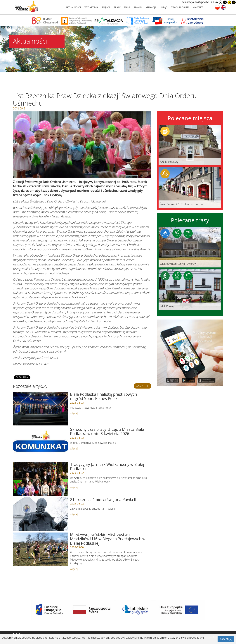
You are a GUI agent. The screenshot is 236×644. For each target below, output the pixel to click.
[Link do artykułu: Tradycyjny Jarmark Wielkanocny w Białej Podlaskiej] (40, 479)
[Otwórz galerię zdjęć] (82, 144)
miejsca (106, 7)
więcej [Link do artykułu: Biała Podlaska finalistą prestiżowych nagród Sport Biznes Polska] (74, 413)
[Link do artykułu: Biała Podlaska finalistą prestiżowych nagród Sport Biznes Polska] (40, 408)
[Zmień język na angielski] (223, 7)
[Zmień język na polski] (217, 7)
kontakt (198, 7)
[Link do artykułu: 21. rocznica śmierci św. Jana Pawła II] (40, 514)
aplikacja (150, 7)
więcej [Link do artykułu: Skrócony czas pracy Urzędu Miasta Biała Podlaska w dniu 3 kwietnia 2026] (74, 448)
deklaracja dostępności (195, 2)
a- (216, 2)
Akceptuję (226, 639)
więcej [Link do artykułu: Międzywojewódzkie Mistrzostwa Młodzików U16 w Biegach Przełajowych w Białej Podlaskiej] (74, 569)
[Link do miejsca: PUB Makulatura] (190, 145)
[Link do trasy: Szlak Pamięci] (190, 289)
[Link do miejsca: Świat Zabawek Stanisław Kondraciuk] (190, 187)
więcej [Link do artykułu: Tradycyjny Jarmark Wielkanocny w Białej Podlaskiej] (74, 487)
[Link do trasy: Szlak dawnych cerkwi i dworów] (190, 247)
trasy (117, 7)
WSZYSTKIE (142, 386)
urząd (163, 7)
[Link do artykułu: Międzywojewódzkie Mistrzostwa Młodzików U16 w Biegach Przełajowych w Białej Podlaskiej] (40, 549)
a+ (212, 2)
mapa (127, 7)
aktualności (73, 7)
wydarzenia (91, 7)
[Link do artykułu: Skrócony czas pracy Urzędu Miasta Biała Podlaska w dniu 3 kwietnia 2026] (40, 444)
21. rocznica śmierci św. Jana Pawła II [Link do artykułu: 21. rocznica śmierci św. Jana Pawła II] (103, 499)
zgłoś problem (180, 7)
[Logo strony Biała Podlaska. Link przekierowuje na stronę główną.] (26, 6)
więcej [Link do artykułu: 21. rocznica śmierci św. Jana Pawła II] (74, 514)
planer (138, 7)
